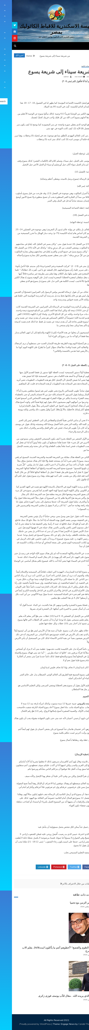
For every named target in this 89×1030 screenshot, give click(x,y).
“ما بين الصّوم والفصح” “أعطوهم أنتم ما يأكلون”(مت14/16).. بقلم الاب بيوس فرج (47, 949)
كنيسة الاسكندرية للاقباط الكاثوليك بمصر (44, 29)
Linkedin (31, 867)
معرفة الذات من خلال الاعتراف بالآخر (67, 883)
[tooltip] (2, 25)
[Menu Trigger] (81, 6)
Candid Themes (74, 1024)
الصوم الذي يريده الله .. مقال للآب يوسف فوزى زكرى (55, 996)
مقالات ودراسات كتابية (77, 66)
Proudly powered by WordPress (24, 1024)
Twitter (62, 867)
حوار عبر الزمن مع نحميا (71, 903)
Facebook (78, 867)
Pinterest (46, 867)
